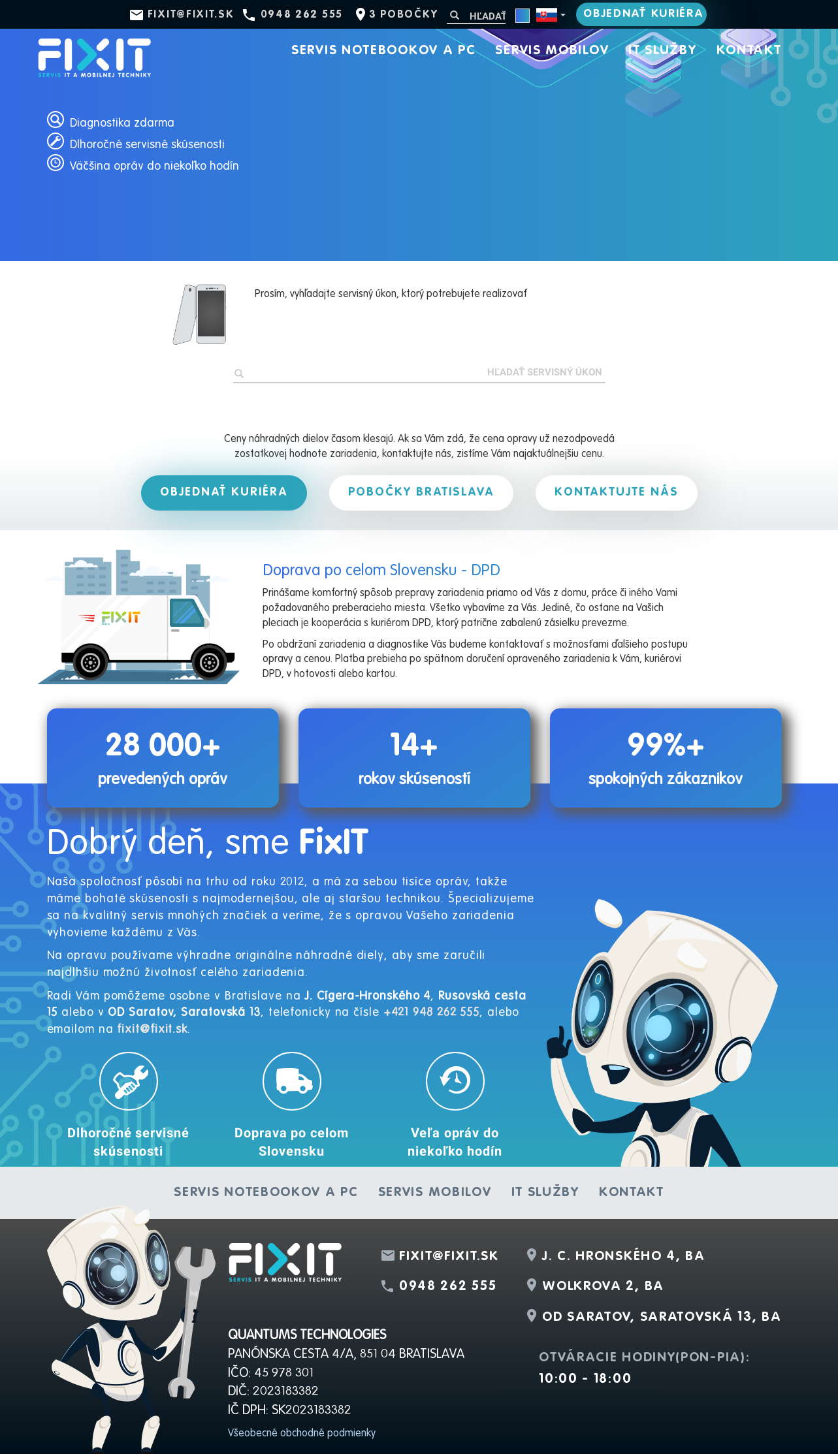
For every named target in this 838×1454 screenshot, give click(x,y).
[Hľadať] (476, 16)
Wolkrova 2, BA (603, 1286)
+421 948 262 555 (431, 1013)
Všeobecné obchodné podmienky (302, 1434)
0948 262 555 (302, 15)
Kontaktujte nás (617, 492)
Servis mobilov (552, 50)
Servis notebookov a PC (383, 50)
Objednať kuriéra (643, 14)
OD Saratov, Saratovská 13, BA (661, 1317)
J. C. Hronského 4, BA (623, 1256)
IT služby (662, 50)
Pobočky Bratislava (421, 492)
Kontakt (749, 50)
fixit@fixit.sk (191, 15)
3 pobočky (403, 15)
